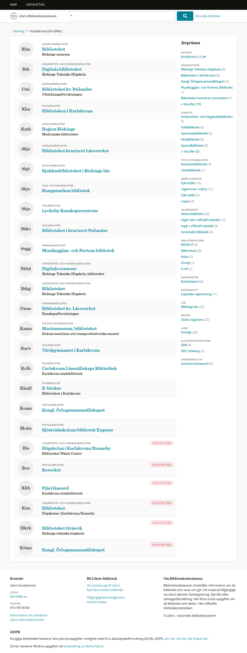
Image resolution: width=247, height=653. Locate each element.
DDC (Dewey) (192, 351)
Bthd (26, 269)
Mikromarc (191, 251)
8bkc (26, 229)
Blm (26, 49)
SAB (186, 345)
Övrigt (187, 263)
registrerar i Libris (197, 189)
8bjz (26, 209)
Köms (26, 548)
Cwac (25, 308)
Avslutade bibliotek (197, 232)
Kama (26, 328)
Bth (26, 69)
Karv (26, 348)
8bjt (26, 169)
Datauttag (35, 4)
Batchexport (192, 281)
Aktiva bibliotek (195, 214)
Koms (26, 408)
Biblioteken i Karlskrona (200, 75)
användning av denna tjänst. (84, 646)
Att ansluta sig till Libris (103, 585)
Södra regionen (195, 320)
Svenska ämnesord (197, 364)
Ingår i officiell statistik (199, 226)
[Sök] (185, 16)
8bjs (26, 149)
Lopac (187, 201)
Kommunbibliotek (196, 164)
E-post (14, 592)
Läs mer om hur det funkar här (186, 639)
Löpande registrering (199, 294)
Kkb (26, 488)
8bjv (25, 189)
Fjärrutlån (190, 195)
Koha (187, 257)
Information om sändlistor (29, 615)
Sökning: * (20, 31)
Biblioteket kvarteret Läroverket (206, 98)
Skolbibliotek (192, 139)
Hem (13, 4)
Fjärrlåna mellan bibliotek (105, 590)
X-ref (186, 269)
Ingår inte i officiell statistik (203, 220)
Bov (26, 468)
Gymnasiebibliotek (196, 133)
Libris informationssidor (27, 620)
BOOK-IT (189, 245)
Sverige (189, 332)
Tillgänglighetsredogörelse (106, 597)
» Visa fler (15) (191, 104)
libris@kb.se (18, 596)
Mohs (26, 428)
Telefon (15, 603)
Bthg (26, 289)
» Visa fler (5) (190, 151)
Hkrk (25, 528)
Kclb (26, 368)
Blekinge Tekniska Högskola (203, 69)
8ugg (26, 249)
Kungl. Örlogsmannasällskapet (205, 81)
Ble (26, 448)
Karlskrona (193, 57)
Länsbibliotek (193, 170)
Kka (26, 109)
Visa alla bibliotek (208, 16)
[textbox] (122, 16)
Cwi (26, 89)
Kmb (26, 129)
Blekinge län (192, 307)
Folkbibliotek (192, 127)
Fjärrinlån (191, 183)
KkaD (26, 388)
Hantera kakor (97, 602)
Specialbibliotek (194, 145)
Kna (26, 508)
